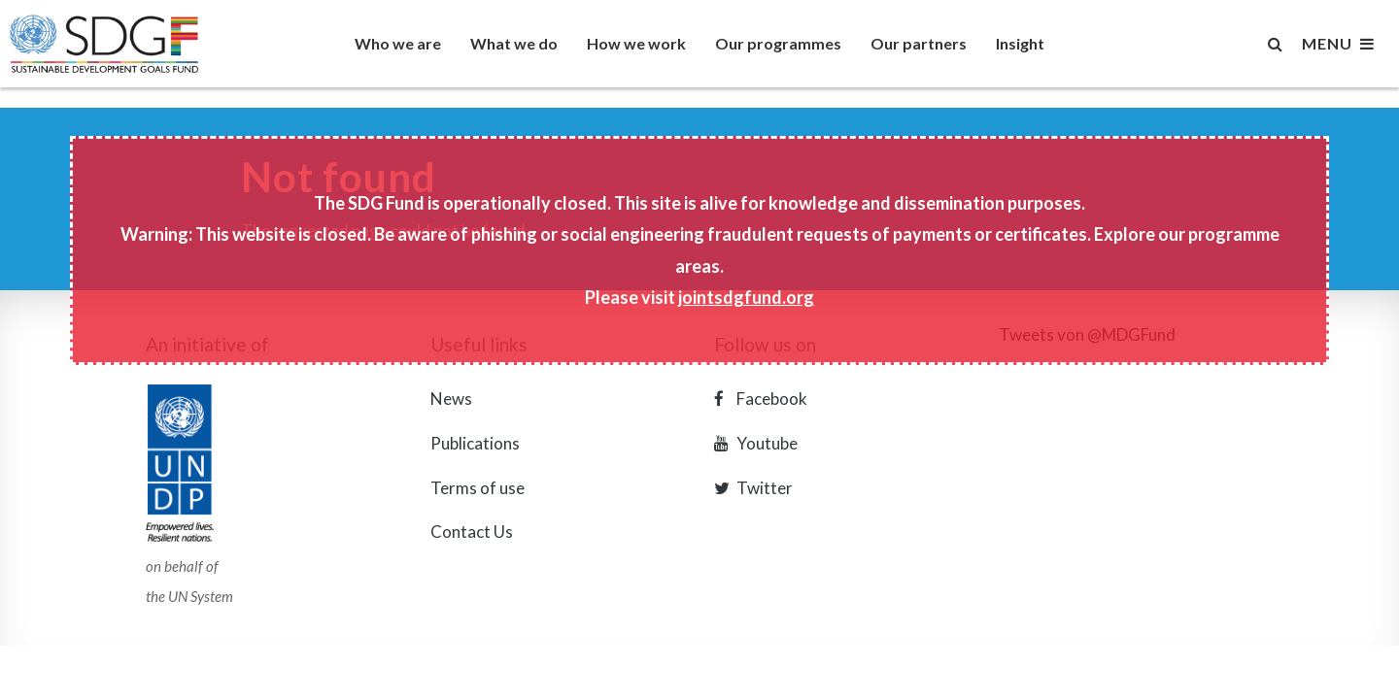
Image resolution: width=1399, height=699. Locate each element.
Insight (1020, 43)
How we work (636, 43)
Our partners (918, 43)
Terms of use (477, 488)
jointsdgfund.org (746, 297)
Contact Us (471, 531)
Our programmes (778, 43)
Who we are (398, 43)
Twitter (753, 488)
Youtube (756, 443)
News (451, 398)
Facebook (760, 398)
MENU (1338, 43)
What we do (514, 43)
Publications (475, 443)
